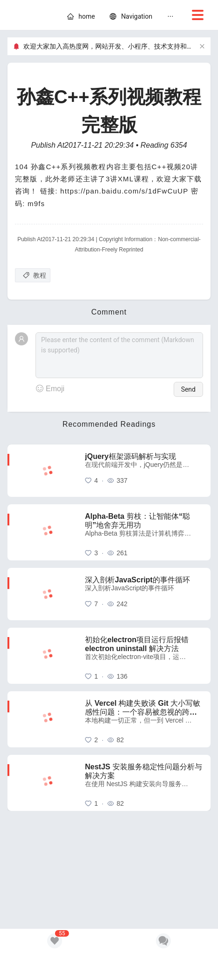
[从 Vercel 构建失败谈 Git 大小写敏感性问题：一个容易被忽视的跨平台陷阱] (144, 719)
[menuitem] (81, 18)
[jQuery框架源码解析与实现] (144, 470)
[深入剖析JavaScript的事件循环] (144, 594)
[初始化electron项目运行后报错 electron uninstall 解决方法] (144, 655)
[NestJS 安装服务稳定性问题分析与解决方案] (144, 782)
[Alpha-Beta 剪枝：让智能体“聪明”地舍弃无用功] (144, 532)
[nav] (136, 16)
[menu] (135, 18)
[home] (86, 16)
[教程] (32, 275)
